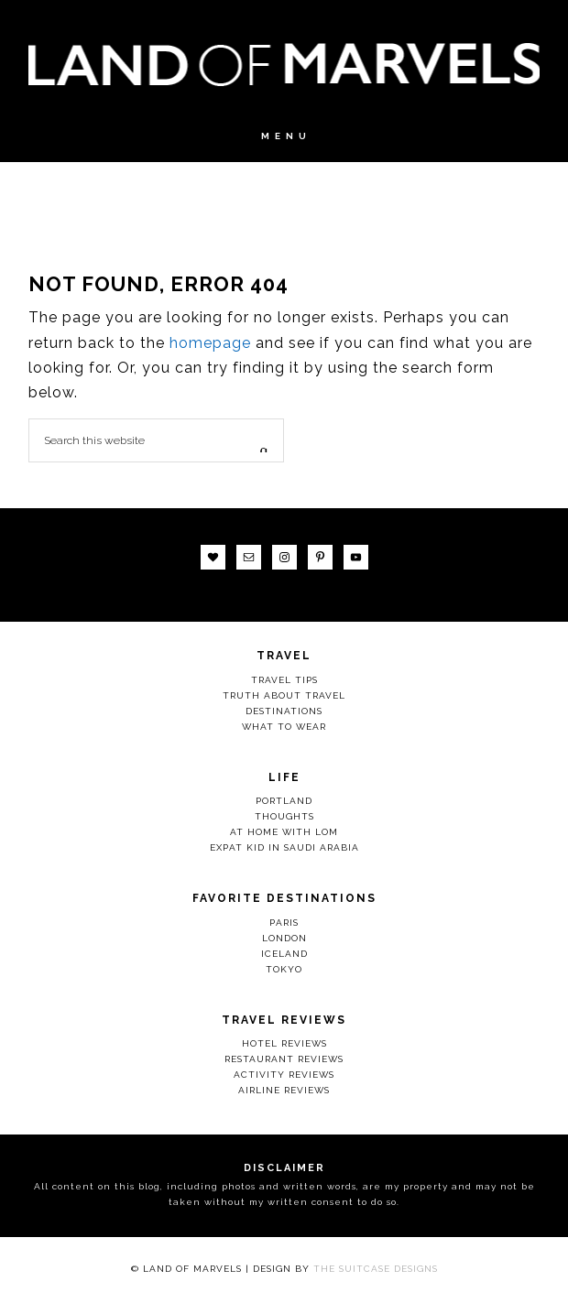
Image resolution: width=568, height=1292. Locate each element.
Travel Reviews (284, 1020)
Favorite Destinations (284, 898)
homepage (210, 343)
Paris (284, 922)
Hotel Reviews (284, 1043)
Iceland (284, 954)
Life (284, 777)
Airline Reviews (284, 1090)
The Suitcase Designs (375, 1269)
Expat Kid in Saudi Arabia (284, 847)
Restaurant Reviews (284, 1059)
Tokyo (284, 969)
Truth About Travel (284, 695)
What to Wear (284, 727)
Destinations (284, 711)
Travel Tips (284, 680)
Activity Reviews (284, 1074)
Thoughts (284, 816)
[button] (284, 145)
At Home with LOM (284, 832)
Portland (284, 801)
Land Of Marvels (284, 64)
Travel (284, 655)
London (284, 938)
